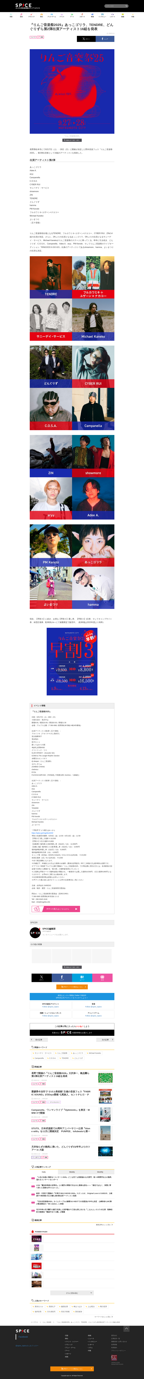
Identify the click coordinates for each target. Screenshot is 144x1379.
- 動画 (89, 1335)
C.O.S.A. (51, 1058)
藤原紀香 (63, 1306)
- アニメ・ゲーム (69, 1347)
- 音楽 (66, 1335)
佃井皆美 (37, 1312)
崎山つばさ (77, 1306)
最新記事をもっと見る (104, 1225)
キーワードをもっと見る (104, 1317)
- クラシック (68, 1344)
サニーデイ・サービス (42, 1053)
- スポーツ (67, 1354)
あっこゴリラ (77, 1053)
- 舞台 (66, 1338)
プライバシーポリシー (118, 1350)
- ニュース (90, 1338)
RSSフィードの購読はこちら (73, 987)
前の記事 (36, 1040)
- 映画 (66, 1357)
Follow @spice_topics (50, 1007)
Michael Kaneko (94, 1053)
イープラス (34, 1322)
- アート (67, 1350)
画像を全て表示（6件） (72, 140)
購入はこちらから (62, 909)
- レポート (90, 1344)
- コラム (89, 1347)
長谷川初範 (64, 1312)
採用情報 (114, 1344)
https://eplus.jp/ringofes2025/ (42, 833)
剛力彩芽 (102, 1306)
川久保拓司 (50, 1312)
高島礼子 (51, 1306)
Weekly (72, 1172)
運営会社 (114, 1335)
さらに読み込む (79, 1293)
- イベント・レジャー (71, 1341)
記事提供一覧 (115, 1338)
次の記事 (107, 1040)
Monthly (100, 1172)
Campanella (38, 1058)
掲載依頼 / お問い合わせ (119, 1341)
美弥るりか (38, 1306)
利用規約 (114, 1347)
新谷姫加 (77, 1312)
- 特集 (89, 1350)
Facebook (23, 1337)
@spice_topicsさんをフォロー (27, 1346)
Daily (44, 1172)
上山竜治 (90, 1306)
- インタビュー (92, 1341)
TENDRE (64, 1058)
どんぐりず (77, 1058)
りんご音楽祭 (61, 1053)
